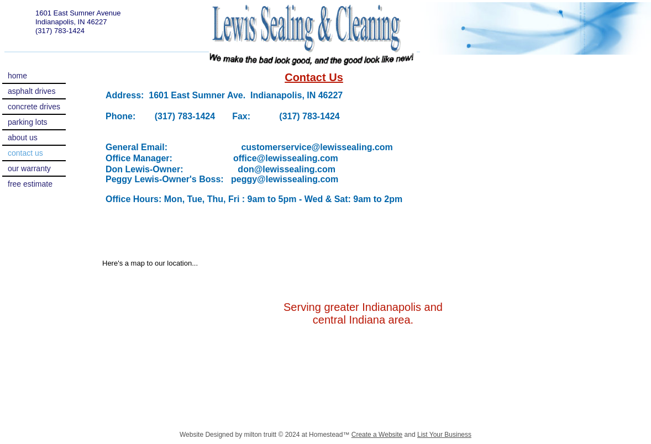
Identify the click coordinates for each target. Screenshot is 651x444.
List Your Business (444, 434)
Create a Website (377, 434)
